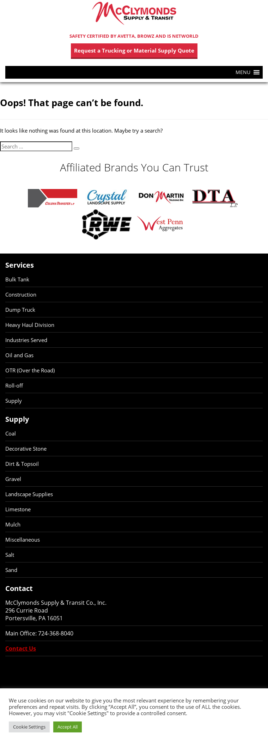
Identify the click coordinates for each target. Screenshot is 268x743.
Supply (13, 400)
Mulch (12, 524)
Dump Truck (20, 309)
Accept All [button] (67, 727)
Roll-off (14, 385)
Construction (20, 294)
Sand (11, 569)
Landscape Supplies (29, 494)
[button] (243, 72)
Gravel (13, 478)
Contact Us (20, 648)
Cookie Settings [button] (29, 727)
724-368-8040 (55, 633)
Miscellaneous (22, 539)
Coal (10, 433)
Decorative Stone (26, 448)
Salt (9, 554)
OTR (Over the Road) (30, 370)
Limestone (18, 509)
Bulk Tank (17, 279)
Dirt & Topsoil (22, 463)
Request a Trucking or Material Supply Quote (134, 50)
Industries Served (26, 339)
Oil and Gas (19, 355)
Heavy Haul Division (29, 324)
